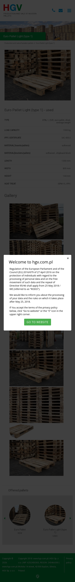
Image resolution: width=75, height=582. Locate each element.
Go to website (37, 322)
